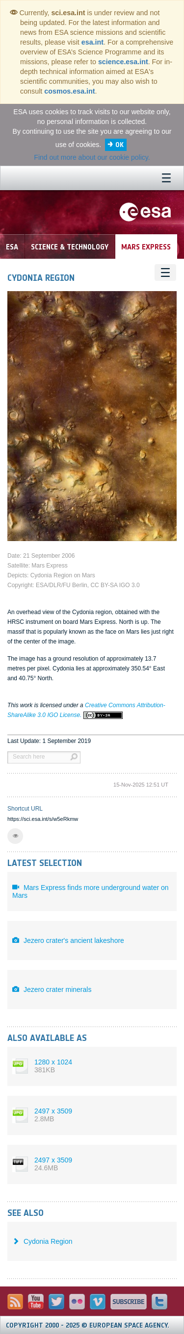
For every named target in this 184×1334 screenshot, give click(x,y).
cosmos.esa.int (69, 91)
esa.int (92, 42)
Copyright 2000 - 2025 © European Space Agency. (87, 1325)
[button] (15, 836)
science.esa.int (123, 62)
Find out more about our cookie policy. (92, 157)
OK (119, 145)
